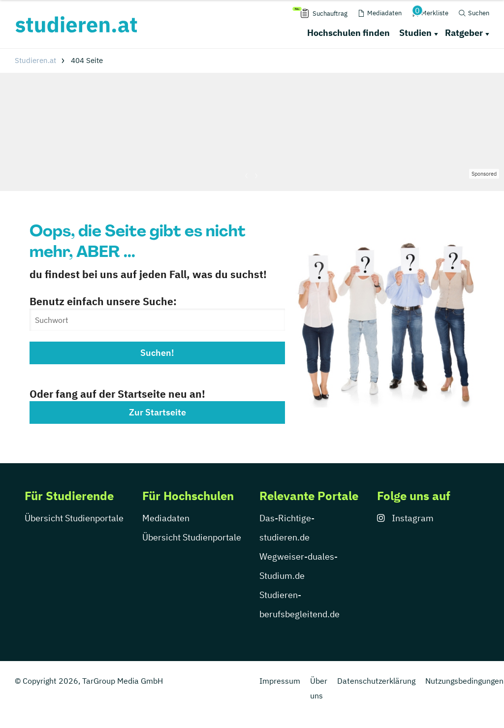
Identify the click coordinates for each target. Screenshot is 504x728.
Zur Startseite (157, 412)
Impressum (279, 681)
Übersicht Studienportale (74, 518)
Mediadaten (165, 518)
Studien (415, 32)
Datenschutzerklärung (376, 681)
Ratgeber (464, 32)
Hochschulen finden (348, 32)
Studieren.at (35, 60)
